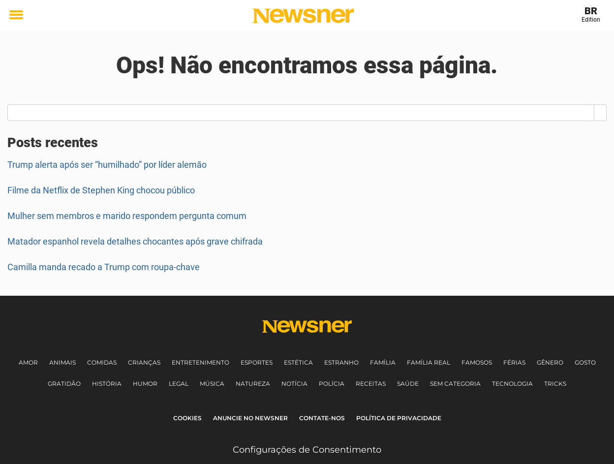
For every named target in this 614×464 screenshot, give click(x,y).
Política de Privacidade (398, 418)
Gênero (550, 362)
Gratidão (64, 383)
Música (212, 383)
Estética (298, 362)
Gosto (585, 362)
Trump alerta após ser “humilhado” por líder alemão (107, 164)
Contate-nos (322, 418)
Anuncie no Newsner (250, 418)
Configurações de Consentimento (307, 449)
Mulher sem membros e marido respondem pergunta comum (126, 216)
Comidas (102, 362)
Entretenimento (200, 362)
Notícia (294, 383)
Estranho (341, 362)
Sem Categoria (455, 383)
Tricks (555, 383)
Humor (145, 383)
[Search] (600, 112)
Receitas (371, 383)
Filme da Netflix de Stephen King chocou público (101, 190)
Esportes (257, 362)
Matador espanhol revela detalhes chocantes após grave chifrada (135, 241)
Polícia (331, 383)
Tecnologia (512, 383)
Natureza (253, 383)
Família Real (428, 362)
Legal (178, 383)
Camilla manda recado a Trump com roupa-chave (103, 267)
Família (383, 362)
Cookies (187, 418)
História (107, 383)
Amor (28, 362)
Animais (62, 362)
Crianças (144, 362)
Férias (514, 362)
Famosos (476, 362)
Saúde (408, 383)
